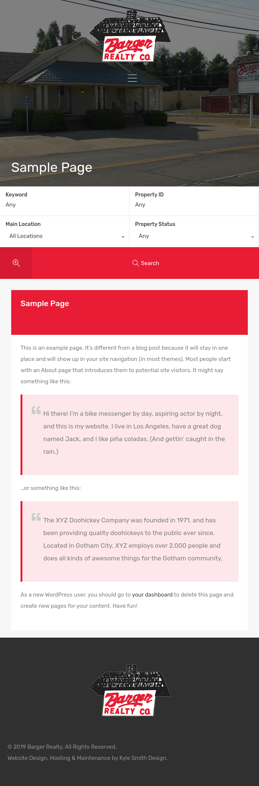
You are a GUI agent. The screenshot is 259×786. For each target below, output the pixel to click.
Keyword (16, 195)
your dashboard (152, 594)
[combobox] (64, 238)
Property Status (155, 224)
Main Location (23, 224)
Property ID (149, 195)
